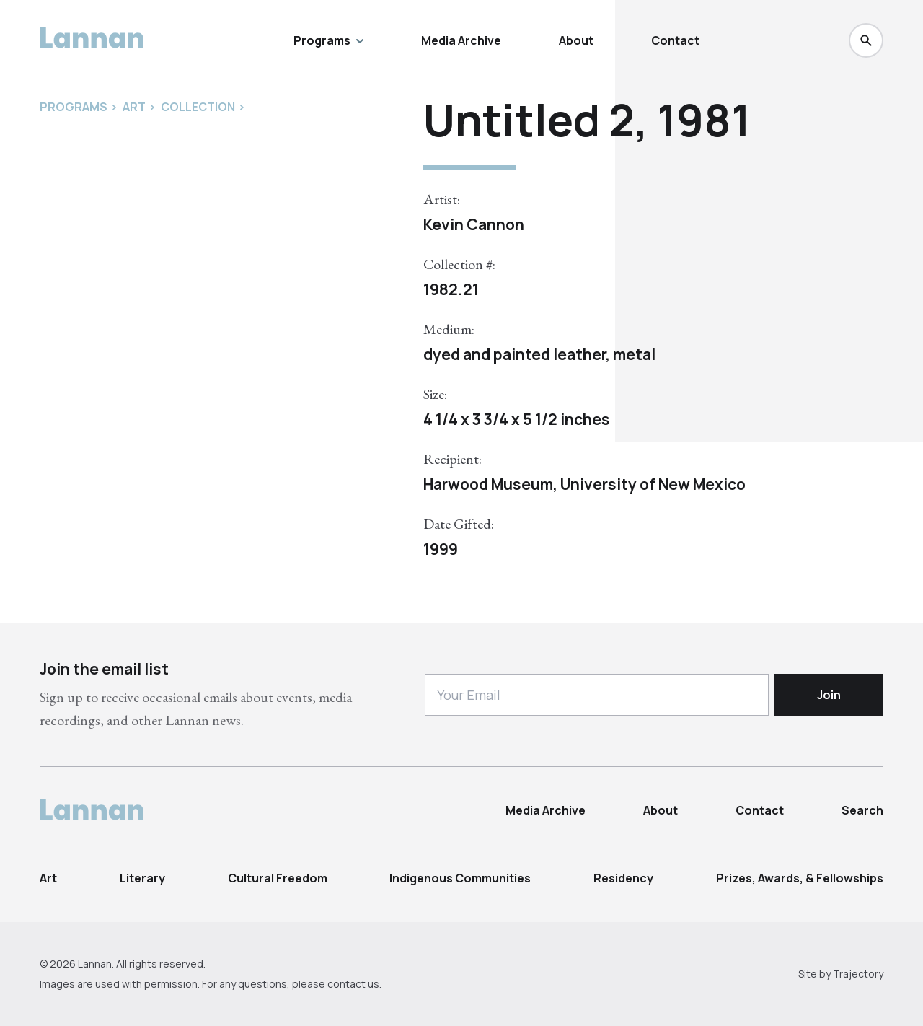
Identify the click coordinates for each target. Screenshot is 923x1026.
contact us (353, 984)
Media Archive (461, 40)
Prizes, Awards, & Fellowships (799, 878)
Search (862, 810)
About (576, 40)
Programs (328, 40)
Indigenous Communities (460, 878)
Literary (142, 878)
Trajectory (858, 974)
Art (48, 878)
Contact (675, 40)
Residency (623, 878)
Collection (198, 107)
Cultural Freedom (277, 878)
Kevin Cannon (473, 224)
